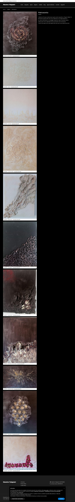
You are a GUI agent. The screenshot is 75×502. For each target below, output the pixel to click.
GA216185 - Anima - (11, 87)
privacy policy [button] (46, 490)
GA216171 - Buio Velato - (11, 55)
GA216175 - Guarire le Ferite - (12, 389)
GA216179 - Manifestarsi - (12, 219)
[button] (64, 488)
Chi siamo (23, 482)
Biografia (26, 4)
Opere (31, 4)
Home (22, 4)
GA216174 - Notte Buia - (11, 434)
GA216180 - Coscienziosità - (12, 171)
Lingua (62, 4)
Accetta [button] (61, 498)
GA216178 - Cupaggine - (12, 267)
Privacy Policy (23, 483)
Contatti (57, 4)
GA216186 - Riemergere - (12, 470)
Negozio (35, 4)
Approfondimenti (50, 4)
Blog (45, 4)
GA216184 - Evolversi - (11, 123)
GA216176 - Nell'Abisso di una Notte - (14, 363)
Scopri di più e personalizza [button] (17, 498)
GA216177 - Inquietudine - (12, 315)
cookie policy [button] (21, 492)
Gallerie (40, 4)
